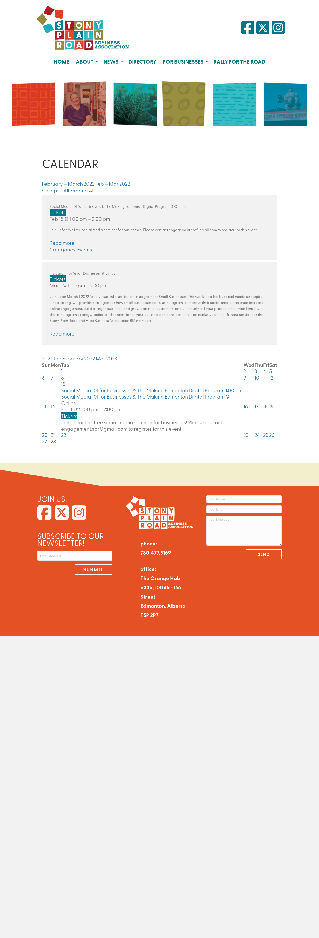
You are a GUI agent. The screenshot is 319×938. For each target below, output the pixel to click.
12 (271, 377)
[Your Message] (244, 531)
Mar (101, 358)
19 (271, 406)
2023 (111, 358)
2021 (47, 358)
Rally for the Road (239, 61)
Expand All (82, 190)
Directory (142, 61)
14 (53, 406)
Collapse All (56, 190)
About (85, 61)
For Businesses (183, 61)
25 (266, 434)
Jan (57, 358)
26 (272, 434)
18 (265, 406)
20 (45, 434)
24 (257, 434)
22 (63, 434)
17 (256, 406)
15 (63, 383)
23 (245, 434)
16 (245, 406)
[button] (97, 61)
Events (84, 249)
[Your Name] (244, 499)
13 (44, 406)
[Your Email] (244, 509)
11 (264, 377)
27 (44, 441)
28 (53, 441)
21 (53, 434)
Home (61, 61)
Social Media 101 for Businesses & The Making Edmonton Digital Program (142, 396)
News (110, 61)
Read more (62, 242)
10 (256, 377)
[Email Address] (74, 556)
